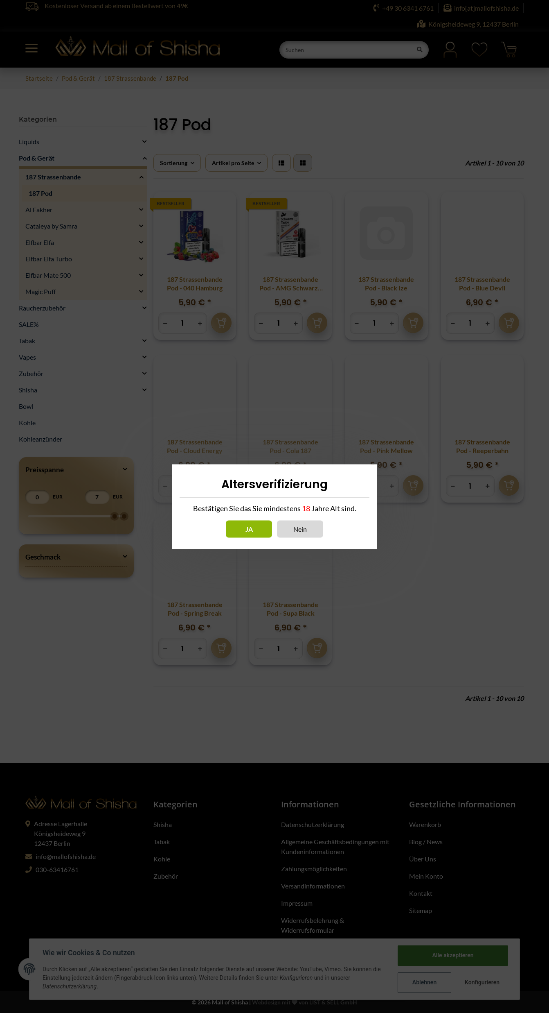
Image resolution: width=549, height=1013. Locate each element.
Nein (300, 529)
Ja (249, 529)
